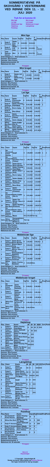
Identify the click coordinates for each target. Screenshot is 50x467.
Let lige (13, 22)
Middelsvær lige (16, 24)
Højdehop (14, 26)
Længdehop (30, 26)
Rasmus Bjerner (36, 460)
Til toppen (25, 66)
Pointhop (14, 28)
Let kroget (29, 22)
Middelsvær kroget (32, 24)
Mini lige (14, 20)
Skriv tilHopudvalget (25, 453)
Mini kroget (30, 20)
